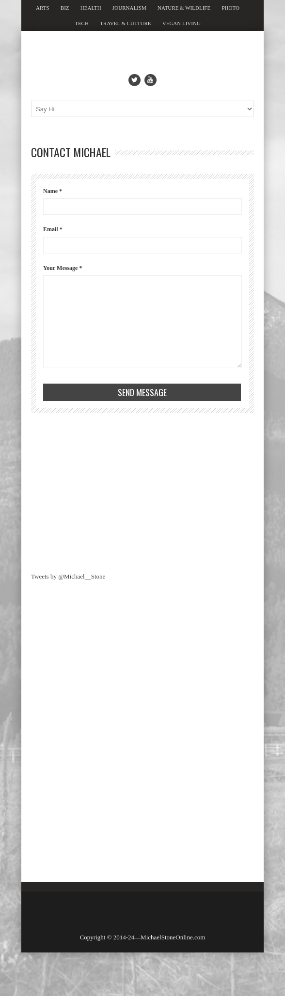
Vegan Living (181, 23)
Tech (82, 23)
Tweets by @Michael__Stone (68, 576)
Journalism (129, 8)
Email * (53, 229)
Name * (52, 191)
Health (90, 8)
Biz (65, 8)
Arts (42, 8)
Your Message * (62, 268)
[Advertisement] (103, 490)
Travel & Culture (125, 23)
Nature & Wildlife (184, 8)
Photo (230, 8)
